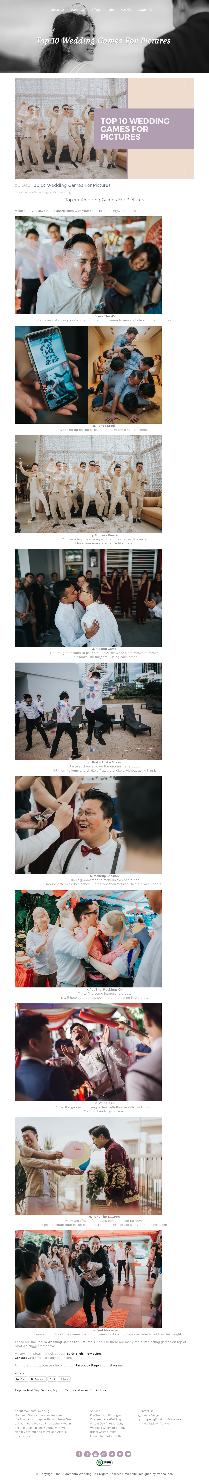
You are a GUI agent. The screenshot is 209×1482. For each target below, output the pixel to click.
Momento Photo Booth (105, 1436)
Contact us (23, 1357)
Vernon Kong (62, 192)
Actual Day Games (37, 1390)
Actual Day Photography (106, 1423)
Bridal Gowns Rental (103, 1431)
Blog (45, 192)
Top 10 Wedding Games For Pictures (80, 1390)
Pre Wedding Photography (108, 1415)
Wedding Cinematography (108, 1427)
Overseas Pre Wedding (105, 1419)
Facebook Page (87, 1365)
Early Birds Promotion (84, 1353)
